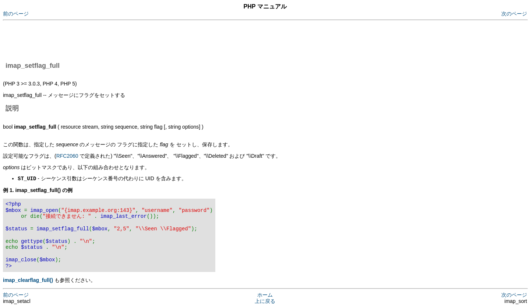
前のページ (16, 14)
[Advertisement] (137, 39)
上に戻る (265, 301)
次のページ (514, 14)
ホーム (265, 294)
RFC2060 (67, 156)
